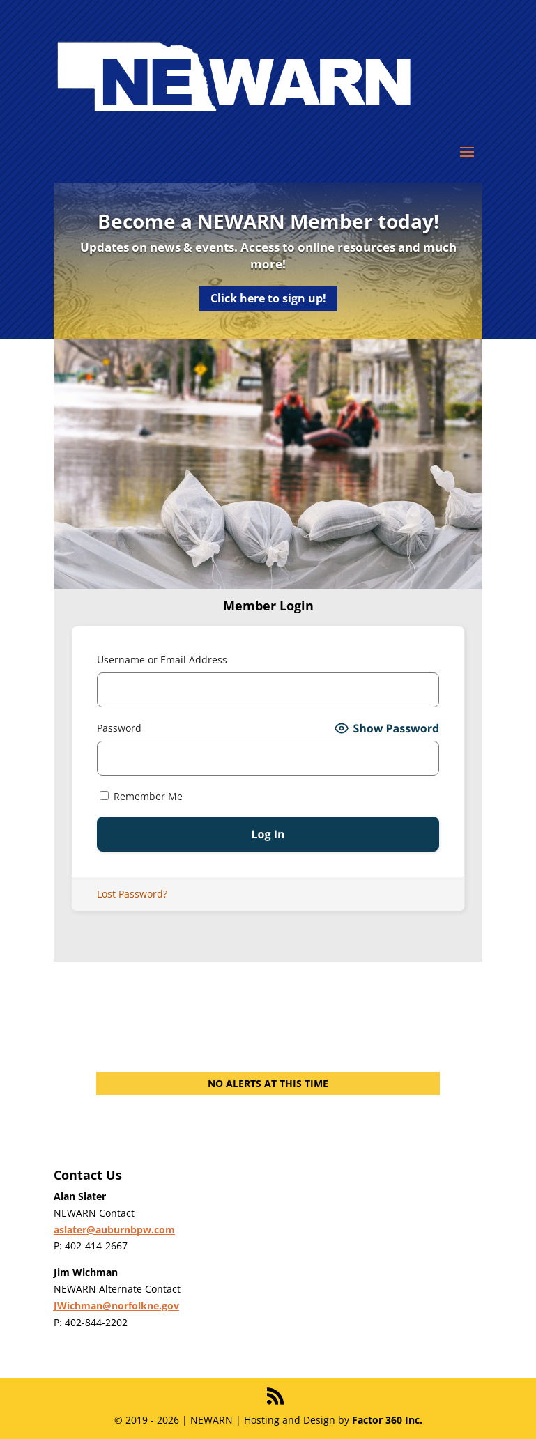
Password (119, 727)
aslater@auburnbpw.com (114, 1229)
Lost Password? (132, 893)
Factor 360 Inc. (387, 1419)
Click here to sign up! (268, 298)
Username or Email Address (162, 659)
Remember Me (141, 796)
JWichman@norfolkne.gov (116, 1305)
